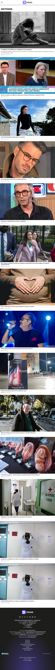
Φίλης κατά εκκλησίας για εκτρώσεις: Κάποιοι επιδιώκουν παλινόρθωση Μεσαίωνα (18, 432)
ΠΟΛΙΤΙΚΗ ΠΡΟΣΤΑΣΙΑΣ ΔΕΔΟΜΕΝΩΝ (27, 644)
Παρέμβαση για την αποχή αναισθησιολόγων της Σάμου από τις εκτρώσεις (16, 516)
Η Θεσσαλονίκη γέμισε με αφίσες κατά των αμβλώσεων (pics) (13, 390)
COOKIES (27, 647)
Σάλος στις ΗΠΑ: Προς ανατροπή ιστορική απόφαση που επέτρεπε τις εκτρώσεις (17, 306)
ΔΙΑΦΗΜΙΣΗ (27, 641)
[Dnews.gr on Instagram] (25, 617)
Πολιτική (2, 434)
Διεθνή (2, 266)
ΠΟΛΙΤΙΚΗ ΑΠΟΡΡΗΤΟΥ (27, 645)
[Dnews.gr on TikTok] (27, 617)
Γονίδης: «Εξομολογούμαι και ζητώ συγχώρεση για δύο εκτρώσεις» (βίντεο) (17, 348)
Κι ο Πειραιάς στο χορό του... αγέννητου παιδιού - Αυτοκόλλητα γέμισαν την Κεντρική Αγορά (20, 474)
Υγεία (2, 518)
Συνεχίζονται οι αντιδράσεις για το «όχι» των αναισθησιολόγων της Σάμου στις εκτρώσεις (20, 558)
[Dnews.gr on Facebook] (20, 617)
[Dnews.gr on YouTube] (33, 617)
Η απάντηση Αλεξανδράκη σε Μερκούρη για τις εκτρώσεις (13, 137)
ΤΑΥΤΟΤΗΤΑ (27, 640)
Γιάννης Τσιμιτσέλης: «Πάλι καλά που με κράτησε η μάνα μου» (13, 179)
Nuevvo (30, 660)
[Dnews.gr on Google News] (30, 617)
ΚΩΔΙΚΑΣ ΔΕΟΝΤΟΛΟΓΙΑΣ (28, 648)
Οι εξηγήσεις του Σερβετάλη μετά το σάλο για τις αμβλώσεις (13, 221)
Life (1, 96)
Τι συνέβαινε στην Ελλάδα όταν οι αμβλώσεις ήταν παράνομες (16, 49)
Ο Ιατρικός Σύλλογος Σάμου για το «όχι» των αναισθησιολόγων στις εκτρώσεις (17, 601)
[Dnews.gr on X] (22, 617)
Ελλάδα (2, 54)
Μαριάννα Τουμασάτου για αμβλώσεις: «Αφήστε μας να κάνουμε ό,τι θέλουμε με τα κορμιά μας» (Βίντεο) (22, 94)
